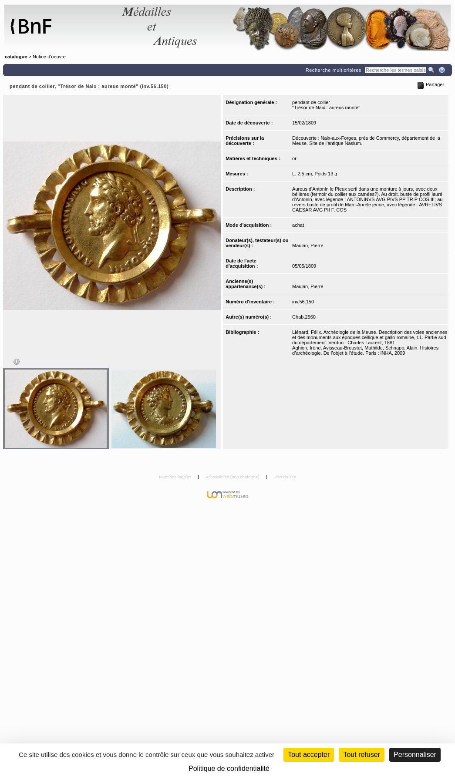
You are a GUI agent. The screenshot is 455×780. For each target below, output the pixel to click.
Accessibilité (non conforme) (233, 476)
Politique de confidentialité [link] (229, 768)
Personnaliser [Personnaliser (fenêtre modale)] (415, 754)
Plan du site (284, 476)
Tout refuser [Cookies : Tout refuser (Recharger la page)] (361, 754)
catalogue (16, 56)
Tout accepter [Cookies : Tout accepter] (309, 754)
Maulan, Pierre (308, 245)
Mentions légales (175, 476)
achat (298, 225)
